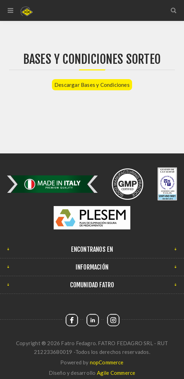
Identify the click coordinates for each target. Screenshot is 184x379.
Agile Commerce (116, 373)
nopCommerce (107, 362)
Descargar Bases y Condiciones (92, 85)
